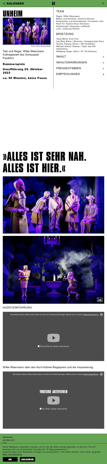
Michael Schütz (63, 46)
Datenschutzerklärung (90, 315)
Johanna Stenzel (85, 19)
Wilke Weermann (71, 16)
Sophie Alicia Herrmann (77, 24)
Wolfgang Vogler (64, 51)
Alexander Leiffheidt (80, 26)
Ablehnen (27, 459)
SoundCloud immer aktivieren (53, 346)
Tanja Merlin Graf (65, 39)
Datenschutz (9, 440)
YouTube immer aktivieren (53, 409)
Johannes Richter (71, 29)
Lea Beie (60, 41)
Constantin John (96, 21)
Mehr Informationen (12, 454)
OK (10, 459)
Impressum (8, 437)
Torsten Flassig (63, 44)
